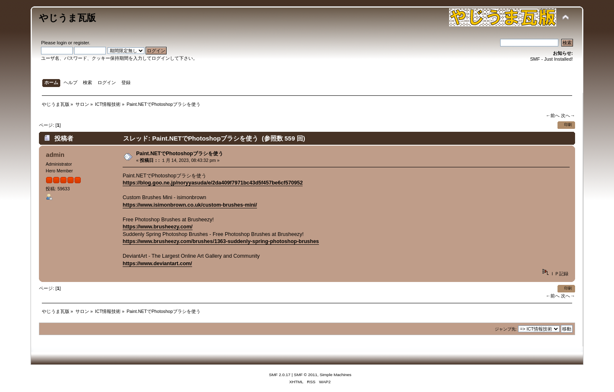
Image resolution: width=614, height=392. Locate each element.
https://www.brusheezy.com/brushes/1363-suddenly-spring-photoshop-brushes (221, 241)
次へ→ (568, 115)
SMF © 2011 (305, 374)
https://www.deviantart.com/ (157, 263)
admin (55, 154)
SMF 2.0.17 (279, 374)
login (62, 42)
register (81, 42)
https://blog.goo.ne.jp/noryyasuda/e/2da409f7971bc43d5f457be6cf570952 (213, 183)
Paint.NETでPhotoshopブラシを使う (179, 153)
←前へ (553, 115)
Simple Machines (336, 374)
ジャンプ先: (506, 329)
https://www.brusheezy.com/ (158, 227)
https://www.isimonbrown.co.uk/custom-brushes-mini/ (190, 205)
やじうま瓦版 (67, 18)
